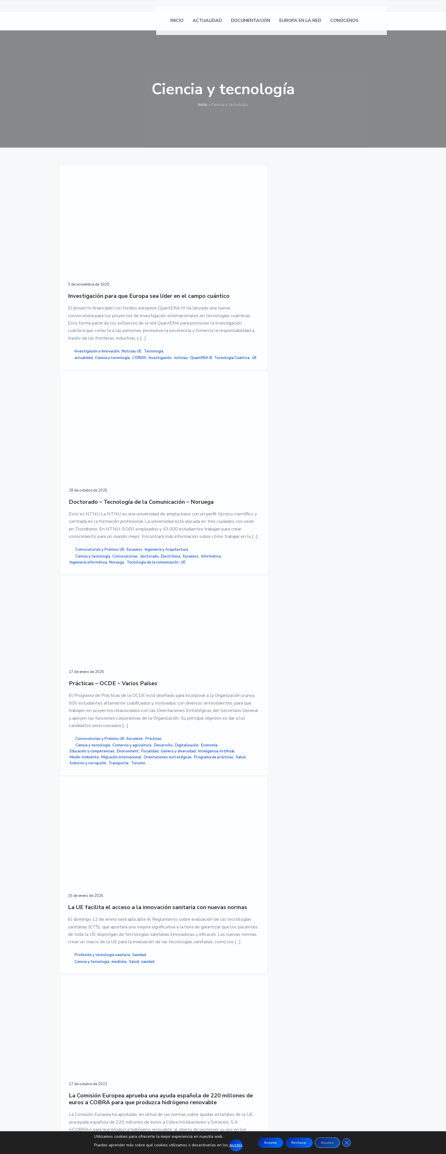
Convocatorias (160, 454)
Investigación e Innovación (97, 438)
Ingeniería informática (166, 472)
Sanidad (77, 803)
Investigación (80, 463)
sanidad (105, 816)
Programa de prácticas (246, 497)
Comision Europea (163, 813)
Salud (273, 497)
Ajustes (333, 1142)
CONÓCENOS (184, 1017)
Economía (235, 450)
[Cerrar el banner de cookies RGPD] (356, 1143)
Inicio (202, 104)
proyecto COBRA (163, 825)
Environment (238, 462)
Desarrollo (236, 444)
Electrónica (157, 460)
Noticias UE (78, 444)
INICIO (177, 990)
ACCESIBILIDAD (299, 1010)
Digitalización (260, 444)
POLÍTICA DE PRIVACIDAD (310, 997)
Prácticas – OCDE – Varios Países (252, 232)
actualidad (84, 451)
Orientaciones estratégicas (251, 491)
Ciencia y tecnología (86, 457)
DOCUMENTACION (190, 1003)
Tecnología (100, 444)
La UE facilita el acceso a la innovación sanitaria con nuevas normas (94, 607)
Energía (187, 813)
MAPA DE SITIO (299, 1017)
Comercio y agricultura (246, 438)
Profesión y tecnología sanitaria (88, 794)
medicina (76, 816)
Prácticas (255, 425)
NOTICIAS (181, 997)
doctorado (184, 454)
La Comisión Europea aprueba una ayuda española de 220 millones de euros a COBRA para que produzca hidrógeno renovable (175, 614)
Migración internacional (247, 485)
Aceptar (263, 1142)
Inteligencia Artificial (245, 473)
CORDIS (113, 457)
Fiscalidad (260, 462)
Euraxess (157, 436)
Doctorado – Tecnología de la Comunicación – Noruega (169, 244)
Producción (179, 800)
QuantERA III (79, 469)
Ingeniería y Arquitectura (169, 442)
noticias (101, 463)
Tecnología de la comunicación (176, 478)
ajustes (225, 1145)
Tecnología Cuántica (86, 475)
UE (108, 475)
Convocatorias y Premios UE (178, 430)
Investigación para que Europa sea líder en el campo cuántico (95, 244)
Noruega (194, 472)
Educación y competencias (249, 456)
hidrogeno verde (162, 819)
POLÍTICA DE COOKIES (306, 1003)
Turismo (257, 509)
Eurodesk (237, 425)
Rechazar (298, 1142)
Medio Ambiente (241, 479)
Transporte (237, 509)
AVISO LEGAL (297, 990)
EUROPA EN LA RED (191, 1010)
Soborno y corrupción (245, 503)
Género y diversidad (244, 467)
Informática (158, 466)
